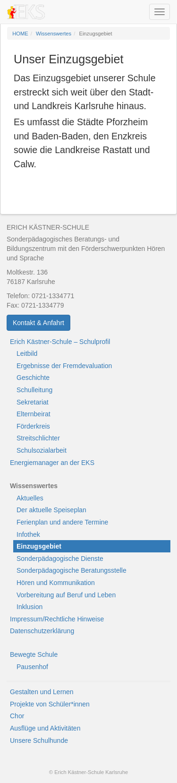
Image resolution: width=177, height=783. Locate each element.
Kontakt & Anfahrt (38, 323)
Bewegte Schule (34, 654)
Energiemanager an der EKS (52, 462)
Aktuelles (30, 498)
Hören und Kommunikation (56, 582)
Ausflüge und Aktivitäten (45, 728)
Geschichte (33, 377)
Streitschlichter (38, 438)
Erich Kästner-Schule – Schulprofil (60, 341)
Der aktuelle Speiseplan (51, 510)
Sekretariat (33, 402)
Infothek (28, 534)
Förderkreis (33, 426)
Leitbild (27, 353)
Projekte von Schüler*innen (50, 704)
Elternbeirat (34, 414)
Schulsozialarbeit (42, 450)
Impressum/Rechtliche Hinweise (57, 619)
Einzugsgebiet (39, 546)
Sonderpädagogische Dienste (60, 558)
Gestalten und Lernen (42, 692)
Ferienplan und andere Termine (62, 522)
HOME (20, 33)
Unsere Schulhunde (39, 740)
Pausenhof (32, 667)
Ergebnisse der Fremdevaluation (64, 366)
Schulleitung (34, 390)
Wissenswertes (53, 33)
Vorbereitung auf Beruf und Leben (66, 595)
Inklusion (29, 607)
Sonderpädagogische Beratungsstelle (71, 570)
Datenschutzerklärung (42, 631)
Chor (17, 716)
